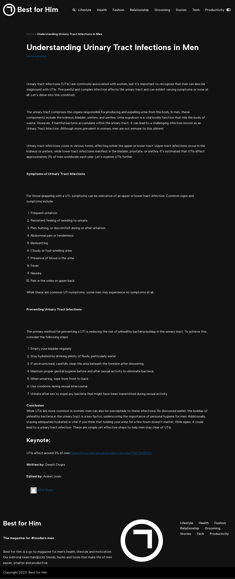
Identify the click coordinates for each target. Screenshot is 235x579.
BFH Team (45, 491)
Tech (196, 10)
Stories (181, 10)
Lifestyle (84, 10)
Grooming (162, 10)
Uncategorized (36, 56)
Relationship (139, 10)
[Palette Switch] (228, 10)
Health (102, 10)
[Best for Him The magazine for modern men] (30, 10)
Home (30, 34)
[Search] (74, 9)
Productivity (214, 10)
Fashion (118, 10)
